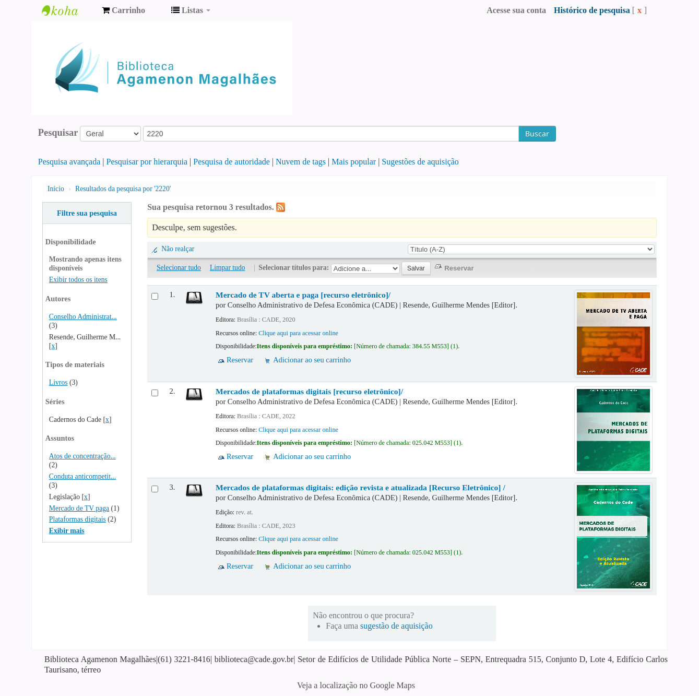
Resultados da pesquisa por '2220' (123, 189)
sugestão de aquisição (396, 625)
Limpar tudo (227, 268)
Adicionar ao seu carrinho (312, 360)
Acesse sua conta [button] (516, 10)
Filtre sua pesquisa (87, 213)
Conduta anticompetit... (82, 476)
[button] (123, 10)
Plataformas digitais (77, 519)
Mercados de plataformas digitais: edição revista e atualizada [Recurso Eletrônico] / (360, 487)
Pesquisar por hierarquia (147, 161)
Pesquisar (58, 132)
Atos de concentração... (82, 456)
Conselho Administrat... (83, 317)
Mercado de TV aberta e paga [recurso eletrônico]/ (303, 294)
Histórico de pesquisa (592, 10)
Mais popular (353, 161)
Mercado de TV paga (79, 508)
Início (56, 189)
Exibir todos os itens (78, 280)
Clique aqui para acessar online (298, 333)
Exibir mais (67, 531)
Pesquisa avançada (69, 161)
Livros (58, 382)
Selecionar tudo (179, 268)
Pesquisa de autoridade (231, 161)
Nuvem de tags (301, 161)
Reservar (240, 360)
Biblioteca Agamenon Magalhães (68, 10)
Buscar (537, 133)
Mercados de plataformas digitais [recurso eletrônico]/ (309, 391)
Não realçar (177, 249)
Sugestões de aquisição (420, 161)
